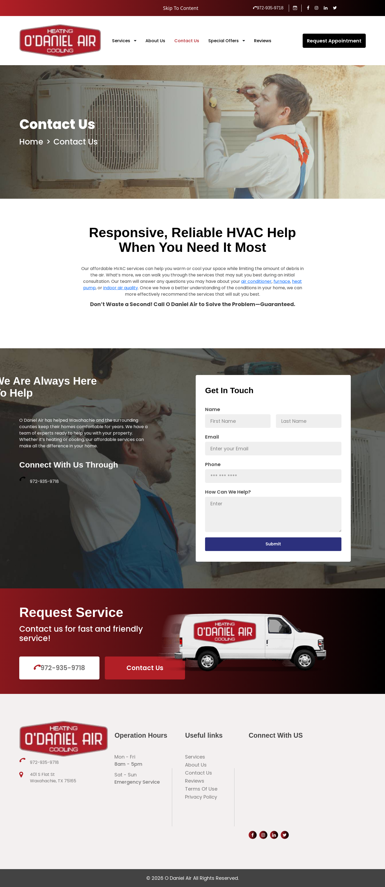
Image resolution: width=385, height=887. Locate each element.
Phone (213, 464)
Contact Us (186, 41)
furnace (282, 300)
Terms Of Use (201, 789)
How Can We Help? (228, 492)
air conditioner (256, 300)
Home (31, 142)
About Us (155, 41)
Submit (273, 544)
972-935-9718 (268, 8)
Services (121, 41)
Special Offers (223, 41)
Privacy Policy (201, 797)
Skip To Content (180, 8)
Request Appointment (334, 40)
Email (212, 436)
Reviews (262, 41)
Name (212, 409)
